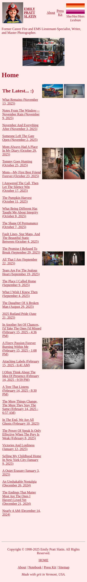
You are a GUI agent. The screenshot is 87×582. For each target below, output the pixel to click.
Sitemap (63, 567)
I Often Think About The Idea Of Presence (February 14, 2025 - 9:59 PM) (20, 375)
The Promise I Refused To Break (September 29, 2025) (21, 250)
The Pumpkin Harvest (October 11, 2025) (17, 199)
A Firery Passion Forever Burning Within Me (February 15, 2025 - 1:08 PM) (19, 348)
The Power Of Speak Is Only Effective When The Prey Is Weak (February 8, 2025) (21, 434)
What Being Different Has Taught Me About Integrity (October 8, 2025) (20, 212)
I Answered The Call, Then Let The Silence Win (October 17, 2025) (20, 186)
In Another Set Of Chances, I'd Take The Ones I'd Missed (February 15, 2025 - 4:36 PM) (21, 330)
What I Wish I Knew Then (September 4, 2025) (20, 294)
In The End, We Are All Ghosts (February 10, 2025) (20, 421)
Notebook (35, 567)
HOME (43, 560)
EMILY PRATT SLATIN (30, 12)
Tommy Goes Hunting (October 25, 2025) (17, 163)
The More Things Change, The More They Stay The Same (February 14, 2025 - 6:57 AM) (20, 407)
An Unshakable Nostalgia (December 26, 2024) (19, 483)
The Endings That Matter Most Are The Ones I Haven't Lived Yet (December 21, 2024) (19, 498)
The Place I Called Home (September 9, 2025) (19, 283)
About (51, 12)
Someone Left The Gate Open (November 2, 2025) (20, 137)
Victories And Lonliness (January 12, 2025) (18, 447)
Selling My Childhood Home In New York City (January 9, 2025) (21, 459)
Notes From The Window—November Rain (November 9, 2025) (21, 114)
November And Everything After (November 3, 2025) (20, 127)
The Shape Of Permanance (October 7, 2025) (20, 225)
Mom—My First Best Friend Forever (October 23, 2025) (21, 174)
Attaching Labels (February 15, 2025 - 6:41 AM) (20, 363)
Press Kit (60, 12)
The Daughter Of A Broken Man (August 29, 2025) (20, 304)
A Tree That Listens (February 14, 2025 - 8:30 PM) (19, 390)
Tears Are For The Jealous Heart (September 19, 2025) (21, 272)
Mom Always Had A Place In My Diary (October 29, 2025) (20, 150)
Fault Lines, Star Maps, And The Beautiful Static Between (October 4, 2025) (21, 237)
